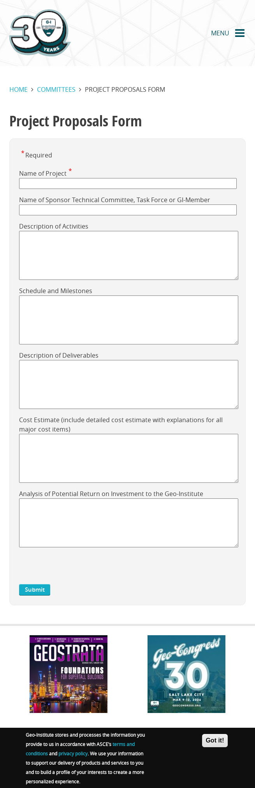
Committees (56, 89)
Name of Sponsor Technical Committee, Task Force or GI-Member (114, 200)
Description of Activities (53, 226)
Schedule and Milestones (55, 291)
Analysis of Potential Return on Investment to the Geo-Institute (111, 493)
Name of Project (43, 173)
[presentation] (78, 569)
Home (18, 89)
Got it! (215, 740)
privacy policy (73, 753)
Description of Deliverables (58, 355)
